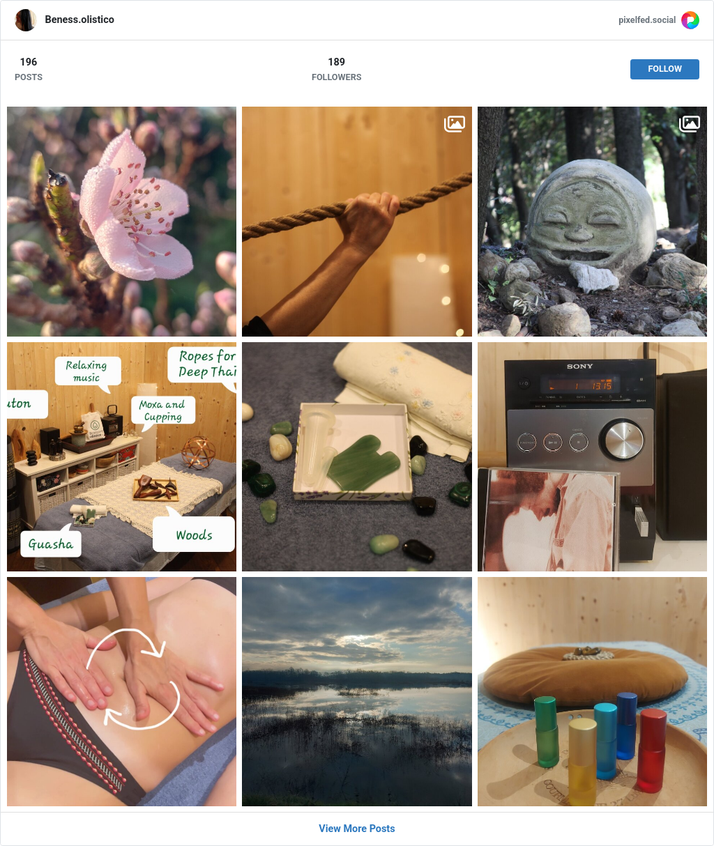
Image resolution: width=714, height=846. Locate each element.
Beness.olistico (79, 20)
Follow (665, 68)
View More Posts (357, 829)
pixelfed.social (647, 20)
